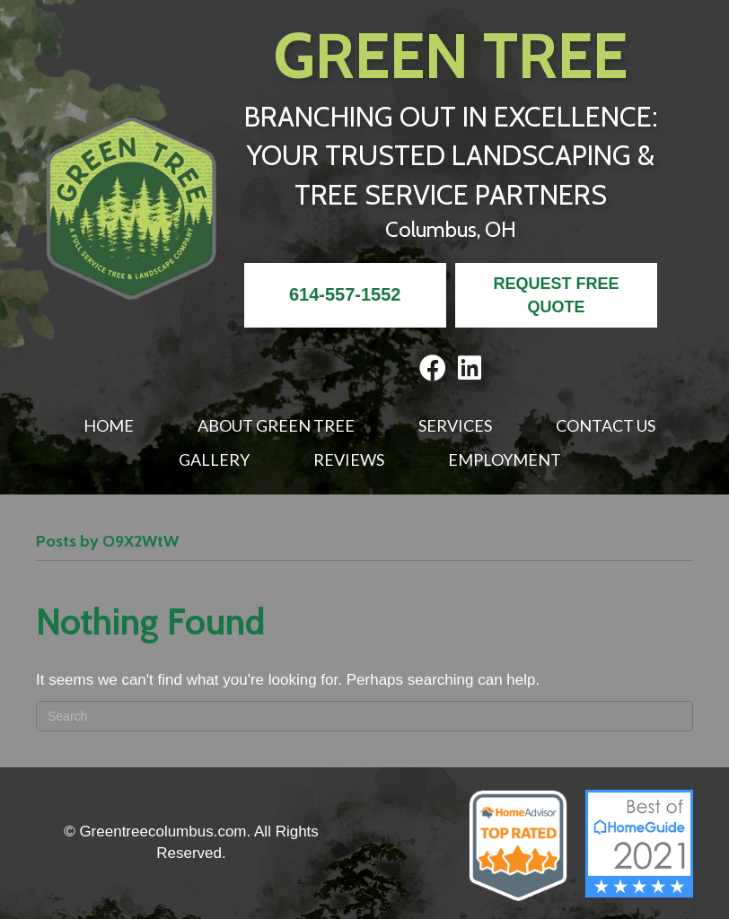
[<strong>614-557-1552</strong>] (345, 295)
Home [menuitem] (108, 425)
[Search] (364, 716)
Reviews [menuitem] (348, 459)
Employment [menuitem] (504, 459)
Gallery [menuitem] (214, 459)
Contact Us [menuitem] (605, 425)
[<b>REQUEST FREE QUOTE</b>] (556, 295)
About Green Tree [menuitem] (276, 425)
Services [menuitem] (455, 425)
